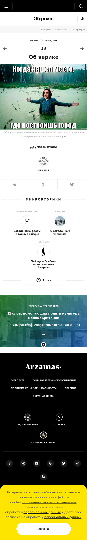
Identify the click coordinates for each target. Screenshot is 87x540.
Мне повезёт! (82, 19)
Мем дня (51, 40)
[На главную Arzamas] (43, 6)
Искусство (61, 29)
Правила (70, 388)
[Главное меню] (6, 6)
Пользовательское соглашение (54, 380)
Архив (34, 40)
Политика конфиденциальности (34, 388)
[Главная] (43, 366)
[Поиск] (81, 6)
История (46, 29)
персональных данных (42, 512)
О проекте (17, 380)
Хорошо (43, 529)
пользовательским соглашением (49, 502)
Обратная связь (43, 396)
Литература (78, 29)
